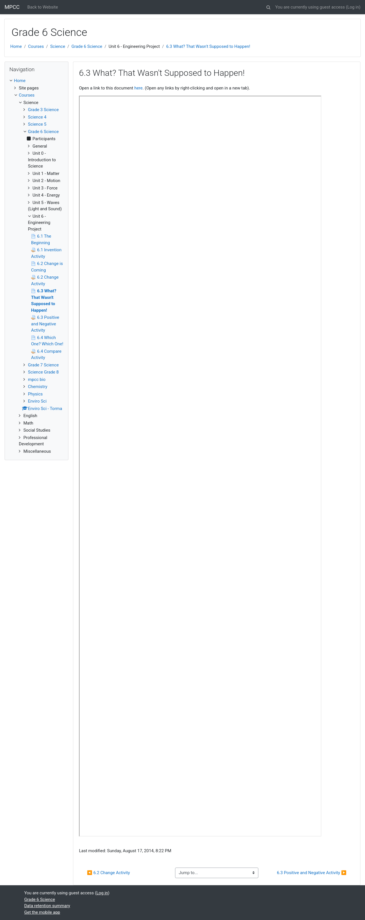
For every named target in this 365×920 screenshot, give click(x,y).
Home (16, 46)
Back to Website (42, 7)
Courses (36, 46)
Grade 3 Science (43, 109)
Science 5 (37, 124)
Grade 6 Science (87, 46)
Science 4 (37, 117)
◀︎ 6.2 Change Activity (108, 872)
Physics (35, 394)
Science (57, 46)
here (138, 88)
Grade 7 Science (43, 365)
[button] (268, 6)
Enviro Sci (37, 401)
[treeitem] (36, 80)
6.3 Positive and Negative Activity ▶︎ (311, 872)
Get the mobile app (42, 912)
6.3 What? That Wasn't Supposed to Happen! (208, 46)
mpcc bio (37, 379)
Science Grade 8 (43, 372)
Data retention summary (47, 905)
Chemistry (37, 386)
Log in (353, 7)
